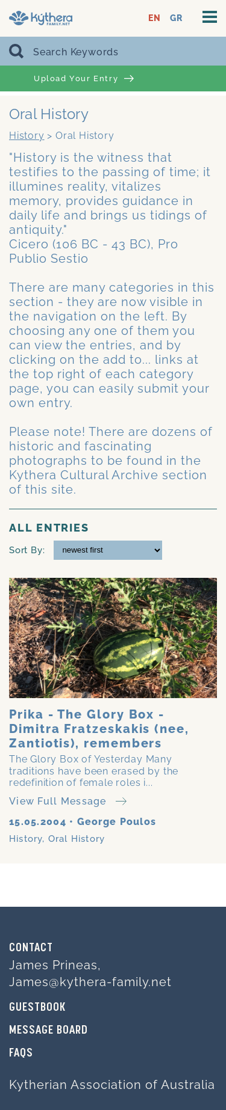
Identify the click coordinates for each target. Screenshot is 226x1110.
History (27, 135)
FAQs (21, 1053)
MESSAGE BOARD (48, 1031)
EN (154, 18)
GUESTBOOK (37, 1008)
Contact (31, 948)
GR (176, 18)
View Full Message (68, 801)
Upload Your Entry (84, 79)
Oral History (76, 838)
